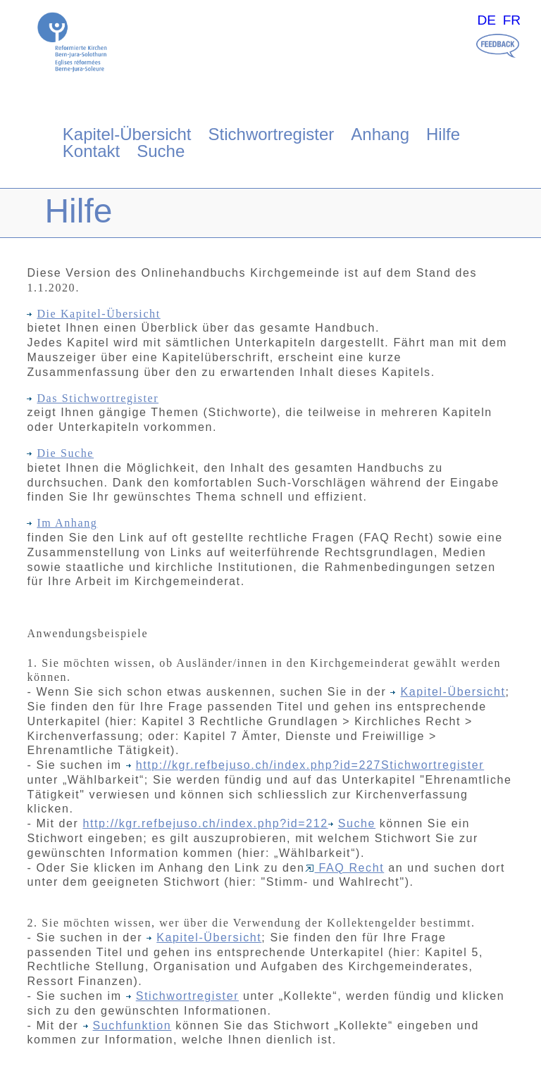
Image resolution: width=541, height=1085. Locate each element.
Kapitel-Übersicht (127, 134)
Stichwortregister (272, 134)
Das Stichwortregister (92, 398)
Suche (161, 151)
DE (486, 20)
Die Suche (60, 453)
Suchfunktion (127, 1025)
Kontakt (91, 151)
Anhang (380, 134)
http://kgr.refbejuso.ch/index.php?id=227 (258, 765)
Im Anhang (62, 523)
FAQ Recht (345, 868)
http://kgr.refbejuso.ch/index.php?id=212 (205, 823)
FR (512, 20)
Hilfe (443, 134)
